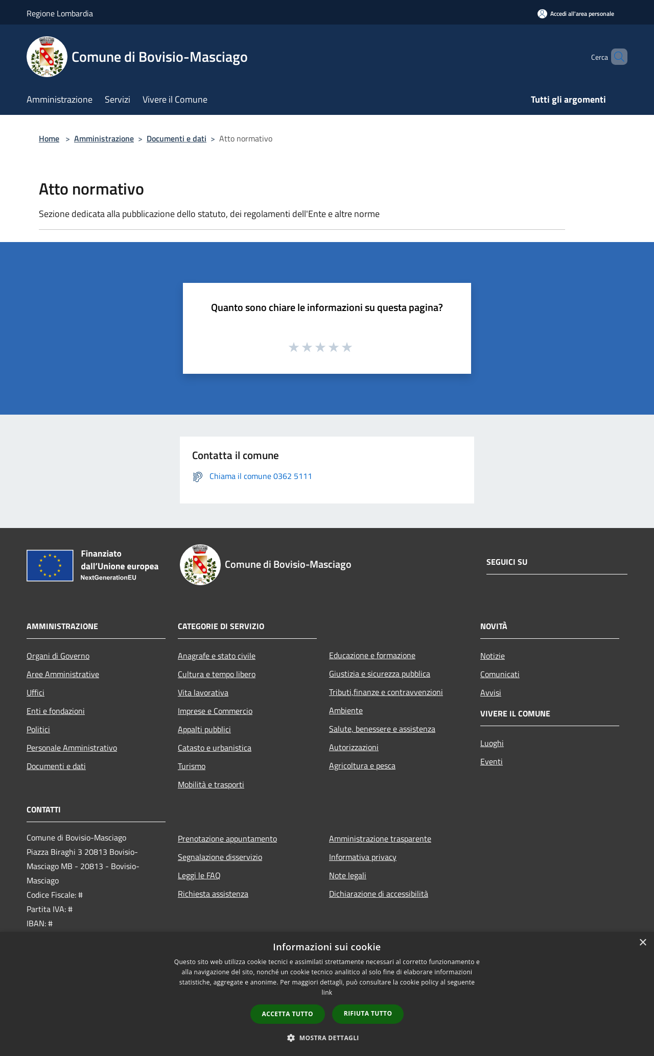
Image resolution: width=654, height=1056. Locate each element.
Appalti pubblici (204, 729)
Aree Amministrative (63, 674)
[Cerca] (615, 56)
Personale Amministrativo (72, 747)
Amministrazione (104, 138)
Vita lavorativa (203, 692)
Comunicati (500, 674)
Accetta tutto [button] (287, 1014)
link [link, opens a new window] (327, 992)
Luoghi (492, 743)
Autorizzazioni (354, 747)
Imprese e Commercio (215, 711)
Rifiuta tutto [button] (368, 1013)
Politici (38, 729)
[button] (327, 1037)
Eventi (491, 761)
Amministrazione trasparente (380, 838)
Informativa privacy (362, 857)
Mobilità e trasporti (211, 784)
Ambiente (346, 710)
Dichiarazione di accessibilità (378, 893)
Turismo (191, 766)
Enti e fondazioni (56, 711)
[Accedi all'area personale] (575, 14)
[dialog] (327, 994)
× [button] (642, 943)
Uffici (35, 692)
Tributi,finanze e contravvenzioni (386, 692)
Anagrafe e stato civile (216, 656)
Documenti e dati (176, 138)
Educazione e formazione (372, 655)
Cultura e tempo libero (216, 674)
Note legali (347, 875)
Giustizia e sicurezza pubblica (379, 673)
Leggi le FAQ (199, 875)
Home (49, 138)
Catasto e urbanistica (214, 747)
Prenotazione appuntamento (227, 838)
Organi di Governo (58, 656)
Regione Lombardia (60, 13)
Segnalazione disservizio (220, 857)
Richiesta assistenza (213, 893)
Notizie (492, 656)
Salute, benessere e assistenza (382, 729)
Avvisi (490, 692)
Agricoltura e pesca (362, 765)
